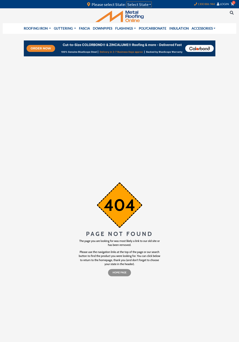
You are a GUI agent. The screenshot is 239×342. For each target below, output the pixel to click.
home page (119, 272)
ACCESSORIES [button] (202, 28)
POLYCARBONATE (152, 28)
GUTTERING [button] (63, 28)
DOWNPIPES (102, 28)
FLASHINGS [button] (124, 28)
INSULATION (179, 28)
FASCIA (84, 28)
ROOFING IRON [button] (36, 28)
